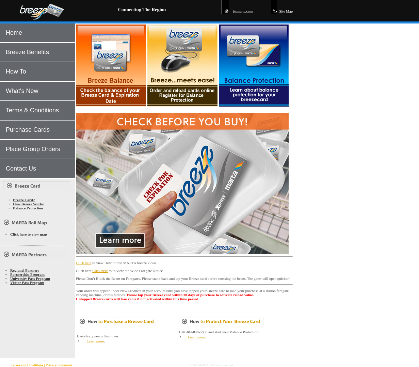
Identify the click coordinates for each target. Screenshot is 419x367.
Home (14, 32)
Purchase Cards (28, 129)
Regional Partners (24, 270)
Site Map (286, 11)
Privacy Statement (59, 365)
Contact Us (21, 168)
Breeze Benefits (27, 52)
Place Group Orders (33, 149)
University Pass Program (30, 278)
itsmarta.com (243, 11)
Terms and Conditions (27, 365)
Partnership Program (27, 274)
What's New (22, 90)
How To (16, 71)
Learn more (95, 341)
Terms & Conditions (32, 110)
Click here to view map (28, 234)
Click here (84, 263)
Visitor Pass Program (27, 283)
